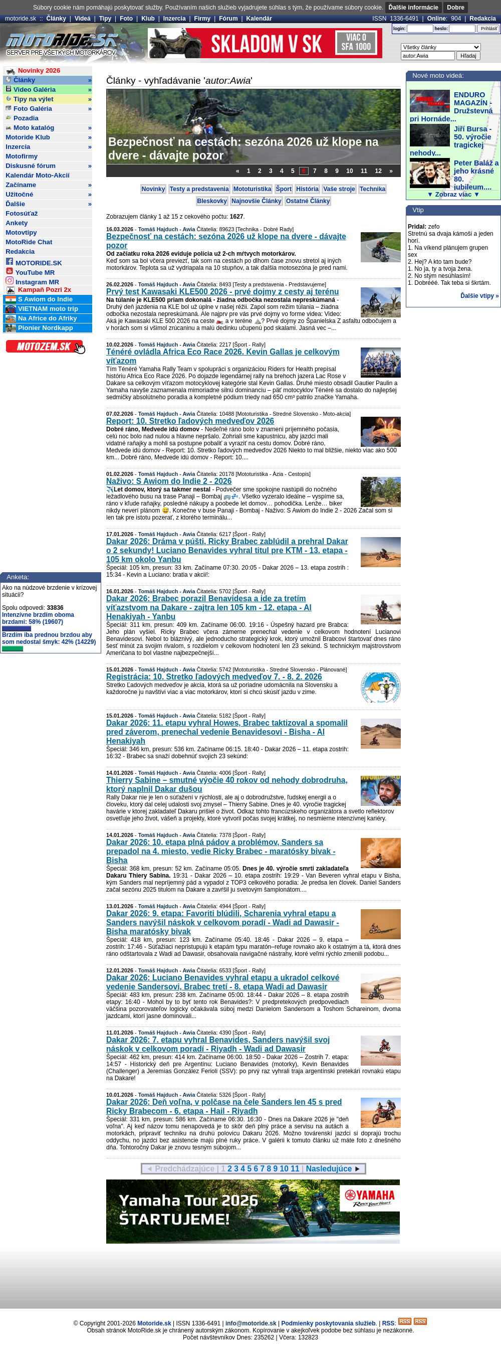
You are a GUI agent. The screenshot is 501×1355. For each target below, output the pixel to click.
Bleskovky (212, 201)
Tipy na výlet (49, 99)
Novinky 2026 (33, 71)
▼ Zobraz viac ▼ (453, 194)
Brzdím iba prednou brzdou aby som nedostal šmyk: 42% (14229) (49, 641)
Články (56, 18)
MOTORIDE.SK (34, 261)
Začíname (49, 185)
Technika (372, 189)
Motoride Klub (49, 137)
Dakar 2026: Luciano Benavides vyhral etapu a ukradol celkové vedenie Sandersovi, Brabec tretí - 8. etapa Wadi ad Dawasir (222, 982)
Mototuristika (252, 189)
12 (378, 171)
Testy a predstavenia (199, 189)
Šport (284, 189)
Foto (126, 18)
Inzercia (174, 18)
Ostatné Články (308, 201)
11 (364, 171)
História (307, 189)
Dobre (455, 7)
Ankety (17, 223)
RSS (388, 1323)
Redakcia (482, 18)
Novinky (153, 189)
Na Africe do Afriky (41, 318)
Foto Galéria (49, 109)
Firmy (202, 18)
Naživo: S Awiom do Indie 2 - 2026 (168, 481)
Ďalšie (49, 204)
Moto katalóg (49, 128)
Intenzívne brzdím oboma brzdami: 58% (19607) (38, 621)
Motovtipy (21, 232)
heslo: (441, 28)
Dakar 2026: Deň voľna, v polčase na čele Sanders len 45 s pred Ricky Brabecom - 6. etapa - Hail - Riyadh (224, 1106)
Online (436, 18)
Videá (83, 18)
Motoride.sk (154, 1323)
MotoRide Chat (29, 242)
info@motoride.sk (251, 1323)
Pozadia (22, 118)
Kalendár (259, 18)
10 (349, 171)
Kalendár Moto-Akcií (38, 175)
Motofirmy (22, 156)
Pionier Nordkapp (39, 328)
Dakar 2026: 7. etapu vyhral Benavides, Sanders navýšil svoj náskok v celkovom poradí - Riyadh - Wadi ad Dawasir (218, 1044)
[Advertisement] (250, 1280)
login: (399, 28)
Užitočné (49, 195)
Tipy (105, 18)
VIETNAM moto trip (42, 309)
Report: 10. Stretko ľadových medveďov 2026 (190, 421)
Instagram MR (32, 280)
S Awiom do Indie (39, 299)
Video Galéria (49, 90)
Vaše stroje (339, 189)
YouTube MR (30, 271)
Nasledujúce (329, 1168)
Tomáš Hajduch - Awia (166, 229)
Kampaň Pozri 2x (38, 290)
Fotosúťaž (22, 213)
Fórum (228, 18)
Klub (148, 18)
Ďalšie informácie (413, 7)
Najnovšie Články (256, 201)
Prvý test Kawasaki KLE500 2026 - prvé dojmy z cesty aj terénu (222, 291)
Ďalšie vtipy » (479, 295)
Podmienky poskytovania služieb (328, 1323)
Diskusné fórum (49, 166)
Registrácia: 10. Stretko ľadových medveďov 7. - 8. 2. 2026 (214, 676)
